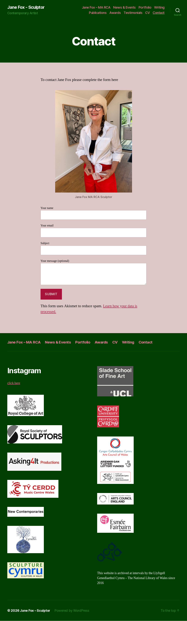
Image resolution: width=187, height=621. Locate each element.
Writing (159, 7)
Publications (97, 13)
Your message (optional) (93, 272)
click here (13, 383)
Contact (159, 13)
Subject (93, 248)
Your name (93, 213)
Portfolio (145, 7)
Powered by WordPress (72, 611)
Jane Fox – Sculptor (35, 611)
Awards (115, 13)
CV (147, 13)
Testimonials (133, 13)
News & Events (124, 7)
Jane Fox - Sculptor (26, 7)
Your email (93, 231)
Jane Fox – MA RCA (96, 7)
